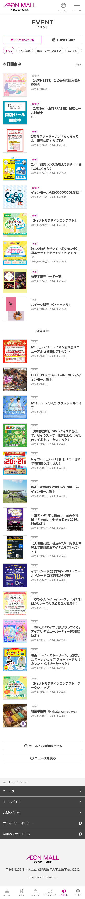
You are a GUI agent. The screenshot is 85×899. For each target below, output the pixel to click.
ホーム (9, 782)
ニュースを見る (43, 758)
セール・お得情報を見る (43, 746)
